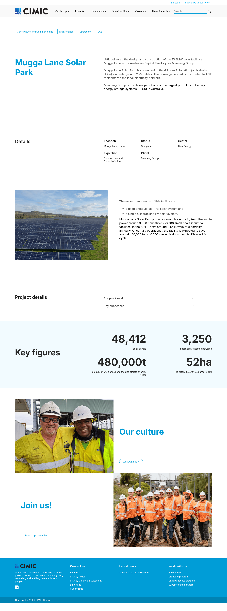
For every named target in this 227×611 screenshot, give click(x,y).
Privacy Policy (77, 576)
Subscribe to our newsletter (134, 572)
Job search (175, 572)
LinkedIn (176, 2)
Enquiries (75, 572)
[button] (149, 298)
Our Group (61, 11)
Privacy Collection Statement (86, 580)
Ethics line (75, 584)
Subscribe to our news (197, 2)
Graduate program (178, 576)
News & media (160, 11)
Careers (139, 11)
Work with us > (131, 461)
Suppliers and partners (181, 584)
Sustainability (119, 11)
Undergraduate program (182, 580)
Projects (79, 11)
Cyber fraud (76, 588)
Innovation (98, 11)
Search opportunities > (37, 535)
